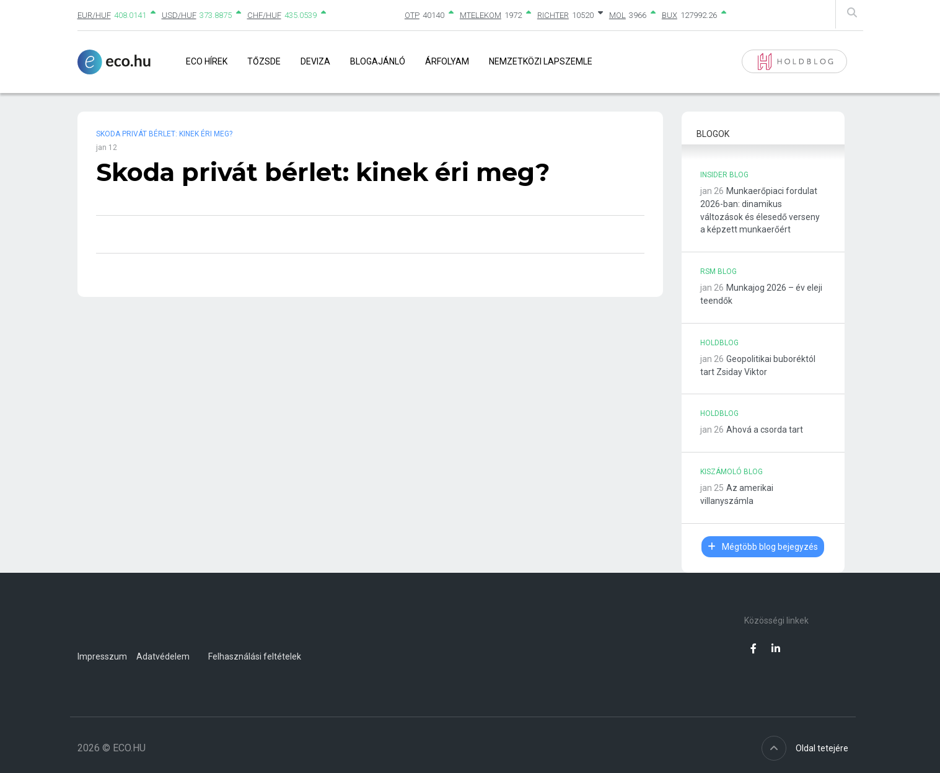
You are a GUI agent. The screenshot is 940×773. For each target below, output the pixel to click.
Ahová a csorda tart (764, 430)
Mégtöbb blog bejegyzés (763, 547)
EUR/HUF (94, 15)
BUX (669, 15)
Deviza (315, 61)
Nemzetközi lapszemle (540, 61)
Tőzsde (264, 61)
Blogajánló (377, 61)
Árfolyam (447, 61)
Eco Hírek (206, 61)
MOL (617, 15)
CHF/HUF (264, 15)
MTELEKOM (480, 15)
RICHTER (553, 15)
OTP (412, 15)
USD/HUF (179, 15)
